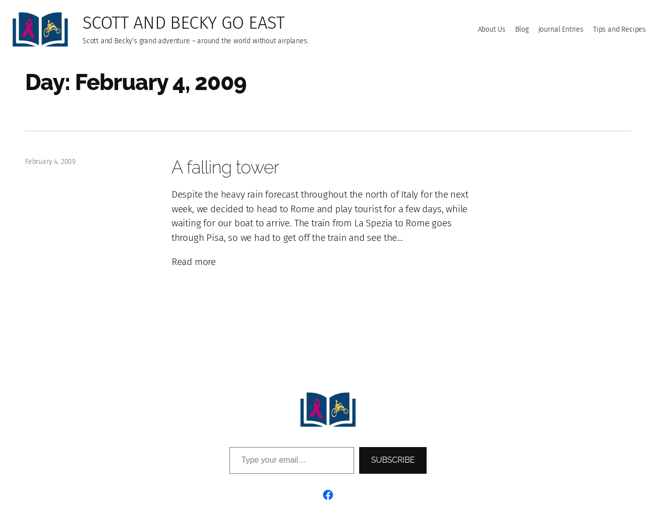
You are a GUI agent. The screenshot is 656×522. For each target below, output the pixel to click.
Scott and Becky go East (183, 22)
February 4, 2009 (50, 161)
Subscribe (393, 460)
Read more (194, 262)
